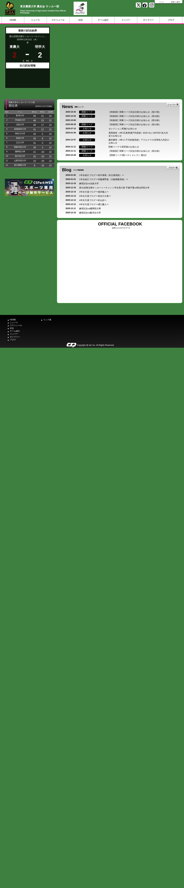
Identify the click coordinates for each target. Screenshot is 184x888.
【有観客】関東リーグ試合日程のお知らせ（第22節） (135, 151)
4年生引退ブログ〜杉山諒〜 (92, 200)
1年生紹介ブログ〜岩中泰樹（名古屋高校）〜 (101, 175)
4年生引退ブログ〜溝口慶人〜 (94, 204)
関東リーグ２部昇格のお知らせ (124, 147)
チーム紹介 (103, 20)
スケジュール (58, 20)
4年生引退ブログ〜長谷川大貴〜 (95, 196)
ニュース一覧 (172, 104)
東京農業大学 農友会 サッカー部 (39, 6)
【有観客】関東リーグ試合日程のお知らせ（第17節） (135, 112)
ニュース (35, 20)
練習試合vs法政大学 (89, 183)
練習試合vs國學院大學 (90, 208)
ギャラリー (148, 20)
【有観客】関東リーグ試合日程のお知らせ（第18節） (135, 116)
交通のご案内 (175, 2)
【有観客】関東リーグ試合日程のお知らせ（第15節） (135, 120)
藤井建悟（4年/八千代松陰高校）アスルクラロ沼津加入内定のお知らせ (139, 141)
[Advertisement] (29, 222)
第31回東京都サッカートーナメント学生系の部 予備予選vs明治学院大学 (114, 187)
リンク (161, 2)
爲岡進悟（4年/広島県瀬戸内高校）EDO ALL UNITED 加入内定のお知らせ (138, 134)
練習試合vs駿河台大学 (90, 212)
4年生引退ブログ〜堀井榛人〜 (94, 192)
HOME (13, 20)
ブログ (171, 20)
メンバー (125, 20)
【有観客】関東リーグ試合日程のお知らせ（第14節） (135, 124)
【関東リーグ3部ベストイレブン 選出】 (128, 155)
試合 (80, 20)
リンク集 (47, 320)
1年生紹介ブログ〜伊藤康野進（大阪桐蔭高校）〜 (103, 179)
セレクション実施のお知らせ (123, 128)
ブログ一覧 (173, 168)
